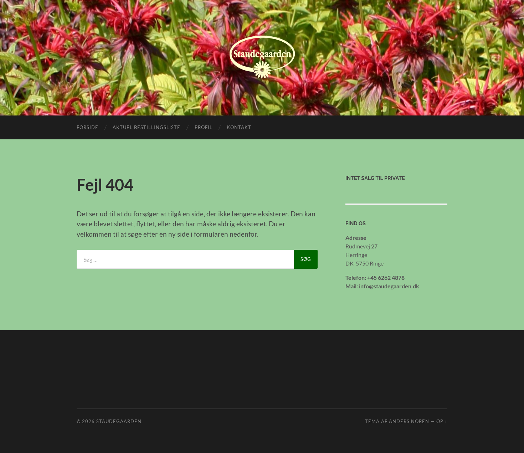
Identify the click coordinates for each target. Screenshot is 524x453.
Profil (203, 127)
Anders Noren (409, 421)
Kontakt (239, 127)
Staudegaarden (119, 421)
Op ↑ (441, 421)
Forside (87, 127)
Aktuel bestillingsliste (146, 127)
